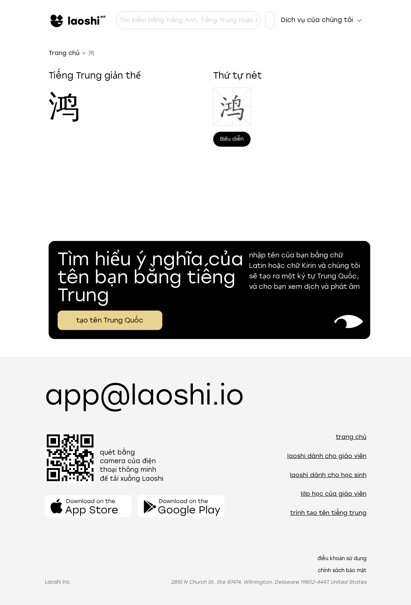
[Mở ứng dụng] (88, 506)
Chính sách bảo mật (342, 570)
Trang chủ (64, 52)
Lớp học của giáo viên (333, 493)
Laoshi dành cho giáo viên (326, 455)
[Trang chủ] (77, 20)
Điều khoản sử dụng (342, 558)
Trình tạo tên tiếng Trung (328, 512)
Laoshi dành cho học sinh (328, 475)
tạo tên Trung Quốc (109, 320)
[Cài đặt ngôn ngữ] (270, 20)
